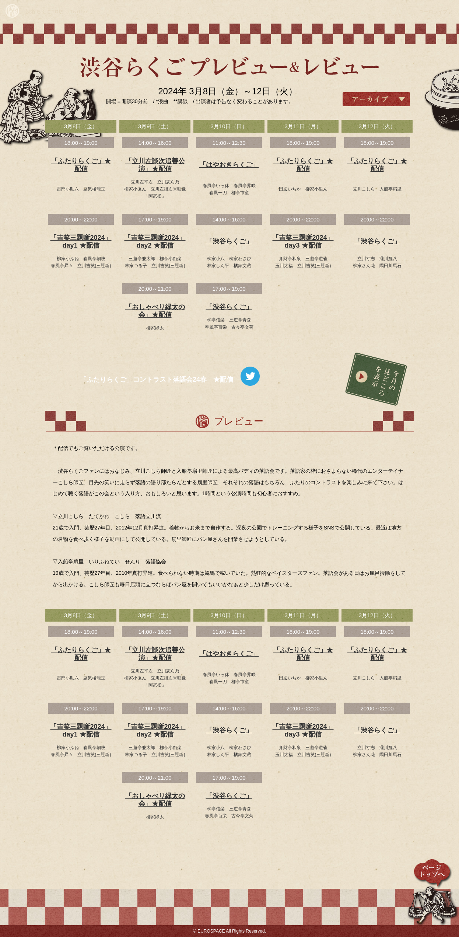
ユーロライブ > (435, 11)
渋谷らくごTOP (44, 11)
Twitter (79, 11)
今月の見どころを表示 (376, 379)
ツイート (250, 376)
